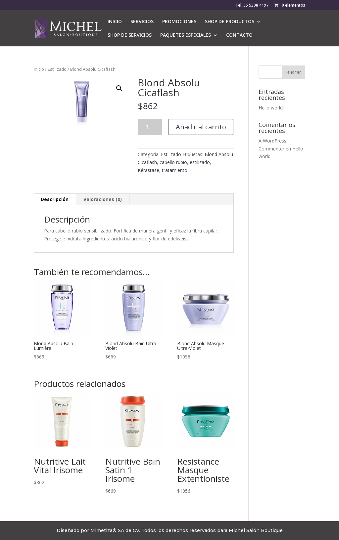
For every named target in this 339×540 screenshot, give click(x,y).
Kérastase (148, 170)
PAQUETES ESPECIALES (185, 35)
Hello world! (271, 107)
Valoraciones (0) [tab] (102, 199)
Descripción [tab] (55, 199)
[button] (119, 88)
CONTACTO (239, 35)
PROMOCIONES (179, 21)
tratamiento (174, 170)
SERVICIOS (142, 21)
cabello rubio (173, 162)
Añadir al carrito (201, 126)
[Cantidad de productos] (150, 127)
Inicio (39, 69)
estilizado (200, 162)
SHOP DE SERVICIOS (130, 35)
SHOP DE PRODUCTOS (229, 21)
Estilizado (57, 69)
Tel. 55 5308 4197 (251, 5)
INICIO (115, 21)
